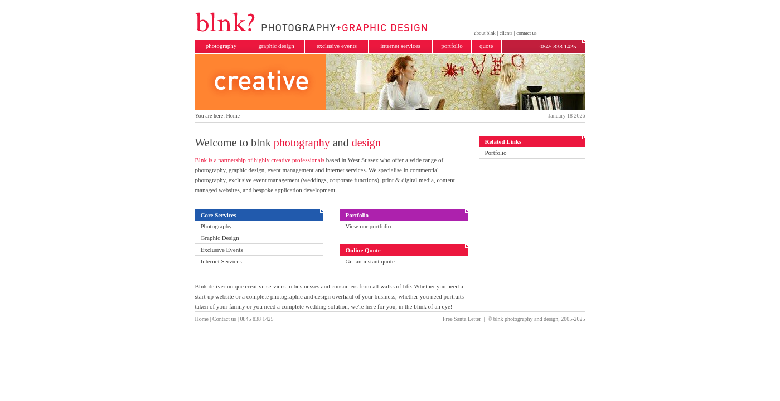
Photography (215, 226)
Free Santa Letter (462, 319)
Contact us (224, 319)
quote (486, 45)
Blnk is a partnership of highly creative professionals (259, 160)
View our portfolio (368, 226)
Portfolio (496, 152)
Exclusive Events (221, 249)
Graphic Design (219, 237)
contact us (526, 33)
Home (202, 319)
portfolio (452, 45)
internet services (400, 45)
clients (506, 33)
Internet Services (220, 261)
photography (221, 45)
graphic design (276, 45)
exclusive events (337, 45)
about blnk (485, 33)
